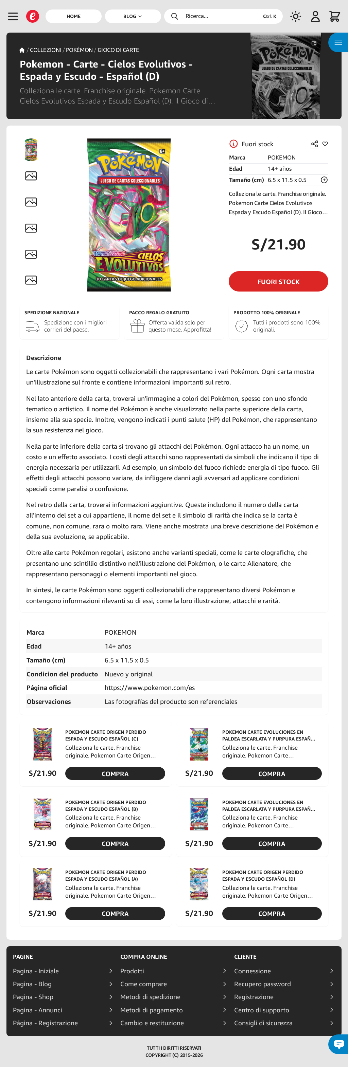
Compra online (143, 956)
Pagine (23, 956)
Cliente (245, 956)
